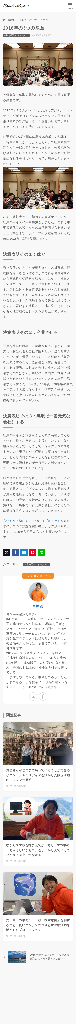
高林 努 (38, 606)
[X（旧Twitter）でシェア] (6, 552)
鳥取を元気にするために (34, 20)
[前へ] (38, 957)
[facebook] (43, 696)
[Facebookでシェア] (15, 552)
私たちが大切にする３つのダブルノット (32, 520)
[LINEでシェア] (41, 552)
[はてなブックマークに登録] (24, 552)
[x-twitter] (33, 696)
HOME (9, 20)
